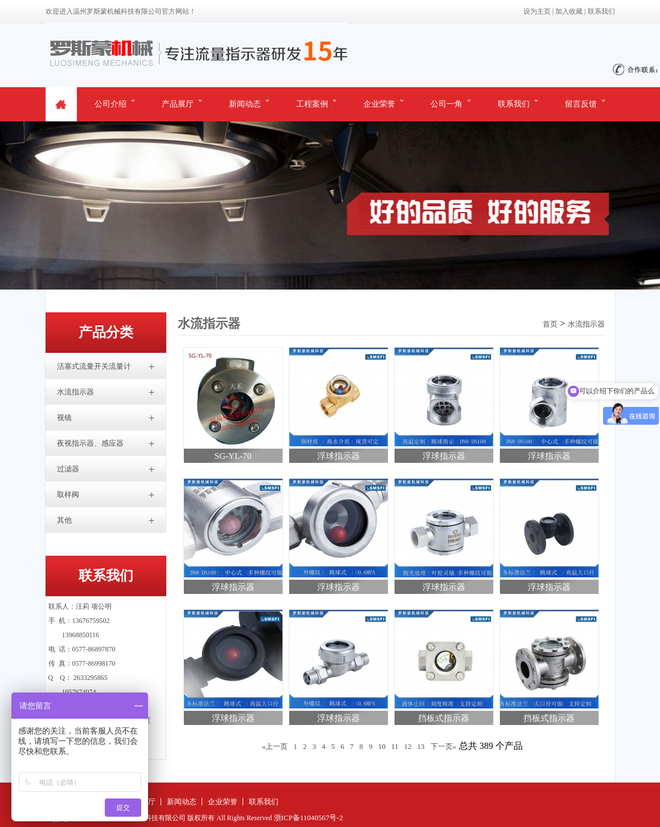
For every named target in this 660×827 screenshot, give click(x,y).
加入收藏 (569, 11)
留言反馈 (581, 104)
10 (382, 746)
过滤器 (68, 469)
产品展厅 (178, 104)
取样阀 (68, 494)
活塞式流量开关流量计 (94, 366)
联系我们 (601, 11)
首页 (550, 324)
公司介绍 (110, 104)
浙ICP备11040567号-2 (308, 817)
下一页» (444, 746)
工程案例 (312, 104)
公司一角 (446, 104)
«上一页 (275, 746)
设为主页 (537, 11)
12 (408, 746)
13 (421, 746)
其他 (64, 520)
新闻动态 (245, 104)
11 (395, 746)
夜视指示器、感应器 (90, 443)
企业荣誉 (379, 104)
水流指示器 (75, 392)
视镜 (64, 417)
